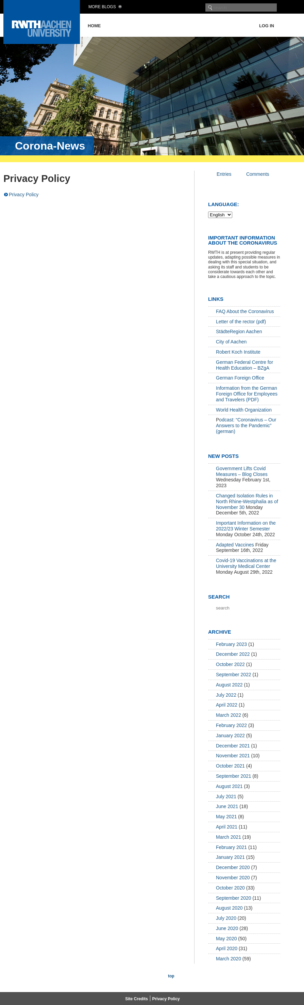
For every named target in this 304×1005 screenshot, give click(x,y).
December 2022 (233, 654)
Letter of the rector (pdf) (241, 321)
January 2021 (230, 857)
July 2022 (226, 695)
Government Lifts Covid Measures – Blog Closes (242, 471)
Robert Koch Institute (238, 352)
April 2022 (226, 705)
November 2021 (233, 755)
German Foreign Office (240, 378)
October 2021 (230, 766)
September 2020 (233, 898)
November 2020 (233, 877)
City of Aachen (231, 341)
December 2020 (233, 867)
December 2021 (233, 745)
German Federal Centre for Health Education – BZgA (244, 365)
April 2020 (226, 948)
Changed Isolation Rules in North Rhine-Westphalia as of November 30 (247, 501)
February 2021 (231, 847)
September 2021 (233, 776)
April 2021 (226, 827)
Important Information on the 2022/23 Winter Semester (246, 525)
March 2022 (228, 715)
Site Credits (136, 998)
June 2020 (227, 928)
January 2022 (230, 735)
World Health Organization (244, 410)
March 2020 (228, 958)
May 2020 (226, 938)
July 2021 (226, 796)
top (171, 976)
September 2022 (233, 674)
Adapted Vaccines (235, 544)
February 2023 (231, 644)
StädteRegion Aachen (239, 331)
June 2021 (227, 806)
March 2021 (228, 837)
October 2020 (230, 888)
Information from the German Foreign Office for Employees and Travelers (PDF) (246, 393)
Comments (257, 174)
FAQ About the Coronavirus (245, 311)
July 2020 (226, 918)
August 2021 (229, 786)
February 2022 (231, 725)
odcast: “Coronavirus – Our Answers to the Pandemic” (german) (246, 425)
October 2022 (230, 664)
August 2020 (229, 908)
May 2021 (226, 816)
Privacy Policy (23, 194)
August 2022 (229, 684)
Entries (224, 174)
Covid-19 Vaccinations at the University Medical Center (246, 563)
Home (94, 25)
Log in (266, 25)
